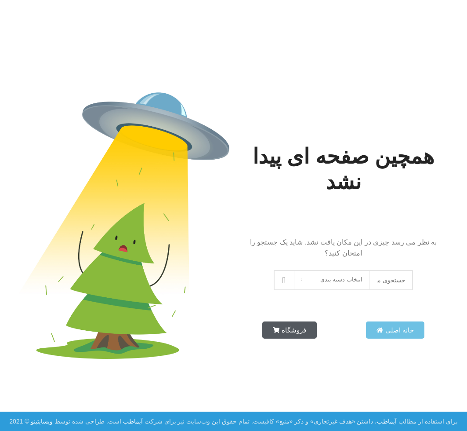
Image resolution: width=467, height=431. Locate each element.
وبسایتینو (41, 421)
